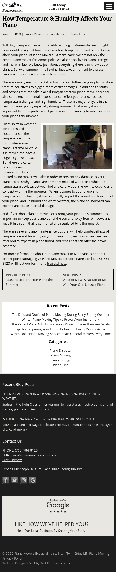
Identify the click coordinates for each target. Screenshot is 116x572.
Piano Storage (60, 360)
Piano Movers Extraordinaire (45, 34)
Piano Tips (77, 34)
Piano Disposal (61, 350)
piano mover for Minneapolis (34, 60)
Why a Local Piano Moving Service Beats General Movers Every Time (60, 334)
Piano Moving (61, 355)
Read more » (39, 409)
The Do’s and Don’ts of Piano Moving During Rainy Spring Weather (60, 314)
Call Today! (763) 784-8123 (58, 7)
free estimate (56, 263)
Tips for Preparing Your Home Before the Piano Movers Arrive (60, 329)
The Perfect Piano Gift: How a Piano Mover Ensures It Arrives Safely (61, 324)
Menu (109, 6)
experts (26, 241)
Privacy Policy (12, 558)
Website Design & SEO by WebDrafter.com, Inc (36, 563)
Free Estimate (12, 460)
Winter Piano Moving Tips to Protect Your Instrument (60, 319)
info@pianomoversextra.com (34, 455)
